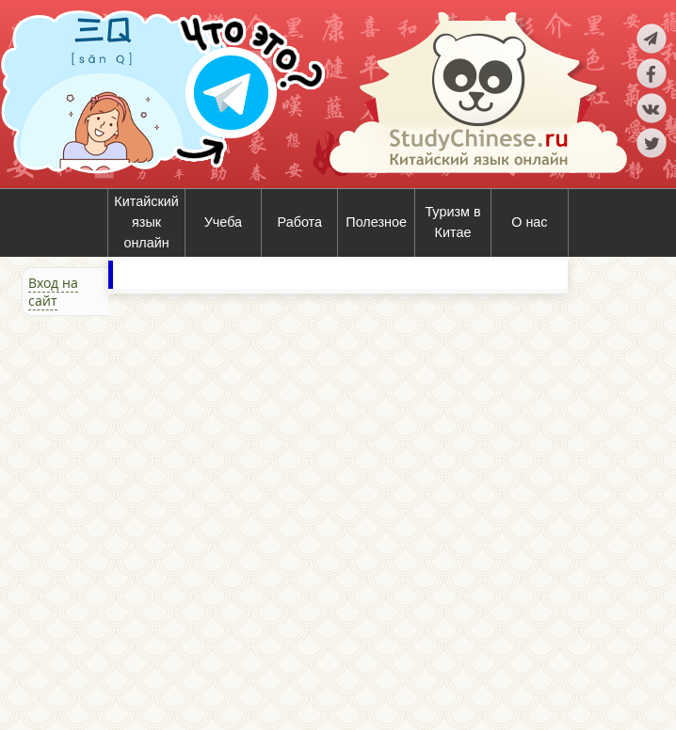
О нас (529, 222)
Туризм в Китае (452, 222)
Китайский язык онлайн (146, 221)
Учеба (223, 222)
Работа (300, 222)
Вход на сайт (53, 291)
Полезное (376, 222)
